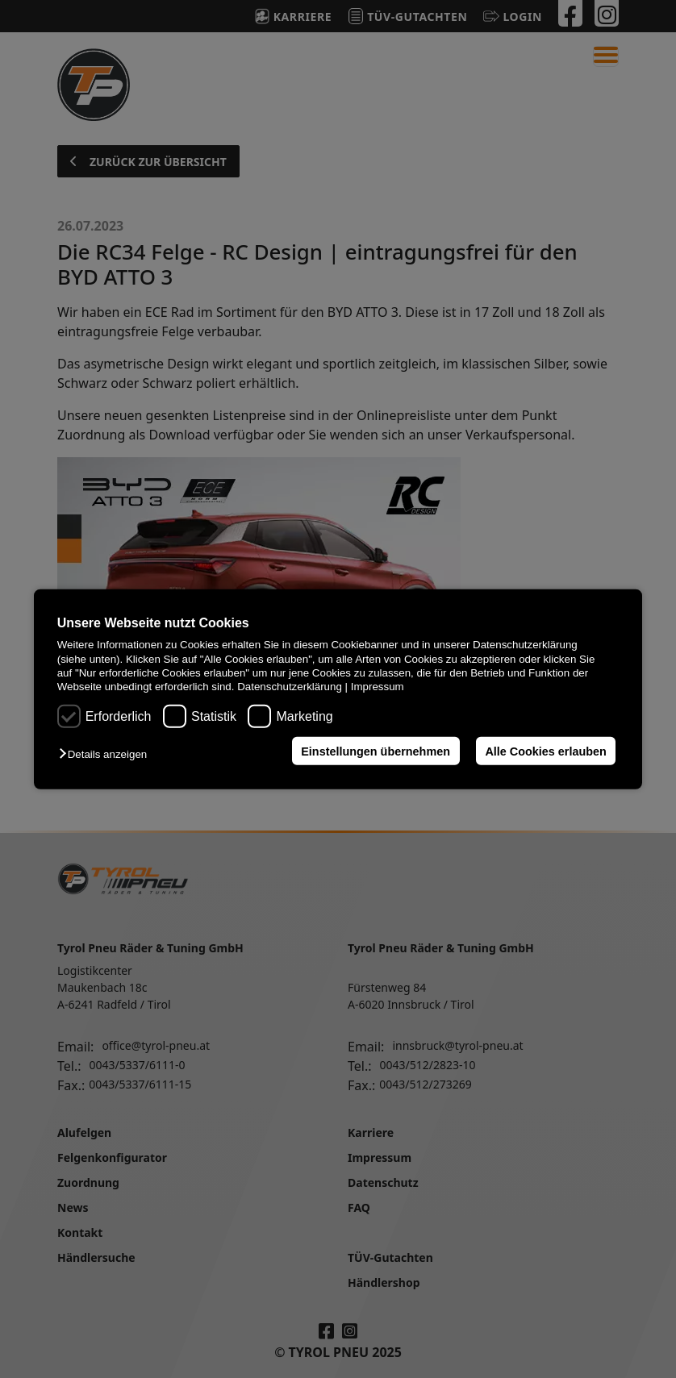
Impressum (377, 687)
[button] (106, 754)
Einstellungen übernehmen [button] (375, 750)
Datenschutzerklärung (289, 687)
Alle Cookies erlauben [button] (545, 750)
